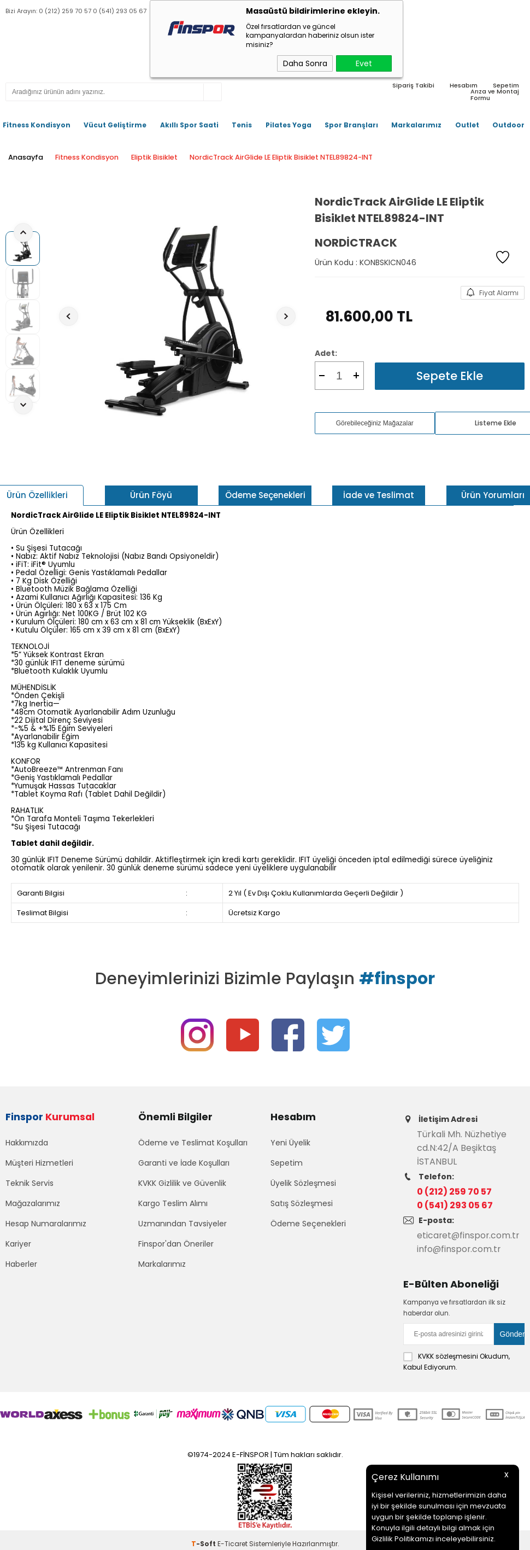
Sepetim (286, 1164)
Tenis (242, 125)
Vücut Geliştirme (115, 125)
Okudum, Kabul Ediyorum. (456, 1360)
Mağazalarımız (32, 1205)
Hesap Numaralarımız (45, 1225)
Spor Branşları (351, 125)
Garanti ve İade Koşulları (183, 1164)
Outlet (467, 125)
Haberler (21, 1265)
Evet (364, 63)
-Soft (204, 1542)
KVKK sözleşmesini (448, 1355)
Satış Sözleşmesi (301, 1205)
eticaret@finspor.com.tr (469, 1235)
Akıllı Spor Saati (189, 125)
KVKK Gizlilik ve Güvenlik (182, 1184)
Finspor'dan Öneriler (176, 1245)
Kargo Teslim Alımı (173, 1205)
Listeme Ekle (495, 422)
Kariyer (18, 1245)
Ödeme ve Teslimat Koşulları (193, 1144)
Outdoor (508, 125)
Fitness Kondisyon (36, 125)
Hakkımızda (26, 1144)
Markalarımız (416, 125)
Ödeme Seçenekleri (308, 1225)
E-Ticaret (232, 1542)
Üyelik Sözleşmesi (303, 1184)
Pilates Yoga (288, 125)
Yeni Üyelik (290, 1144)
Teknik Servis (29, 1184)
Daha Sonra (305, 63)
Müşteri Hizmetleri (39, 1164)
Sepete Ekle (449, 375)
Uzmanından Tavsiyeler (182, 1225)
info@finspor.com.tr (459, 1249)
